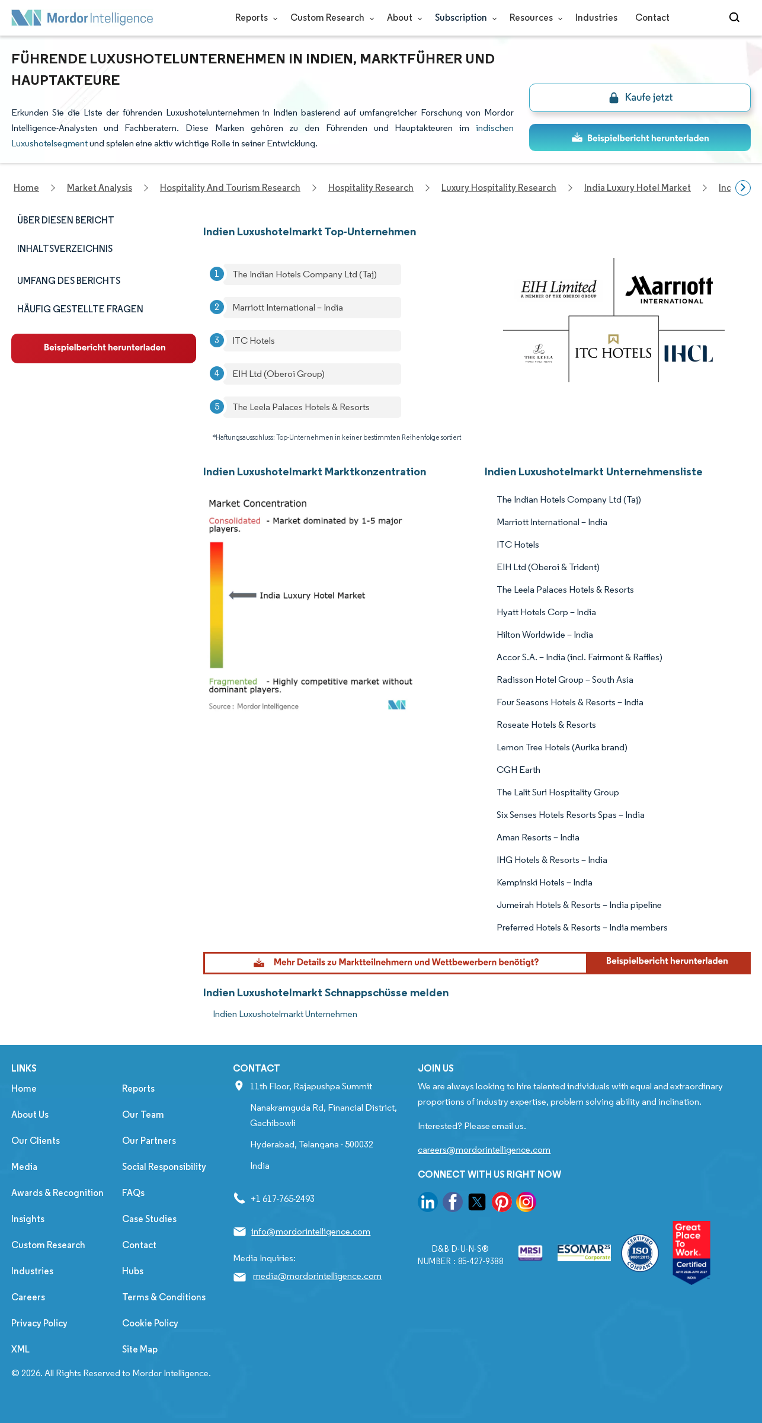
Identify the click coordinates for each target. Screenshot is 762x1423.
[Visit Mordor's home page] (82, 18)
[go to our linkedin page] (428, 1204)
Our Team (143, 1114)
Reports (254, 17)
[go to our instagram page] (526, 1204)
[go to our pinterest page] (502, 1204)
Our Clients (35, 1140)
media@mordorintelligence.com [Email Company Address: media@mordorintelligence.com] (317, 1275)
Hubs (132, 1271)
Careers (28, 1297)
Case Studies (149, 1218)
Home (24, 1088)
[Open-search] (736, 18)
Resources (534, 17)
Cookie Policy (150, 1323)
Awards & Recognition (57, 1192)
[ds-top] (640, 137)
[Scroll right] (743, 188)
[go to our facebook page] (453, 1204)
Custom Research (329, 17)
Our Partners (149, 1140)
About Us (30, 1114)
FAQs (133, 1192)
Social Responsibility (164, 1166)
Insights (27, 1218)
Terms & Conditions (164, 1297)
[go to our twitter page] (477, 1204)
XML (20, 1349)
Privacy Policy (39, 1323)
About (402, 17)
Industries (596, 17)
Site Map (140, 1349)
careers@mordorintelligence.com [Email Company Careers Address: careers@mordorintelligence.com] (484, 1149)
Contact (652, 17)
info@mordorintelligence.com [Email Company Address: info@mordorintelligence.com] (310, 1231)
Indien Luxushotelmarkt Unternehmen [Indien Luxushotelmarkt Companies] (285, 1013)
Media (24, 1166)
